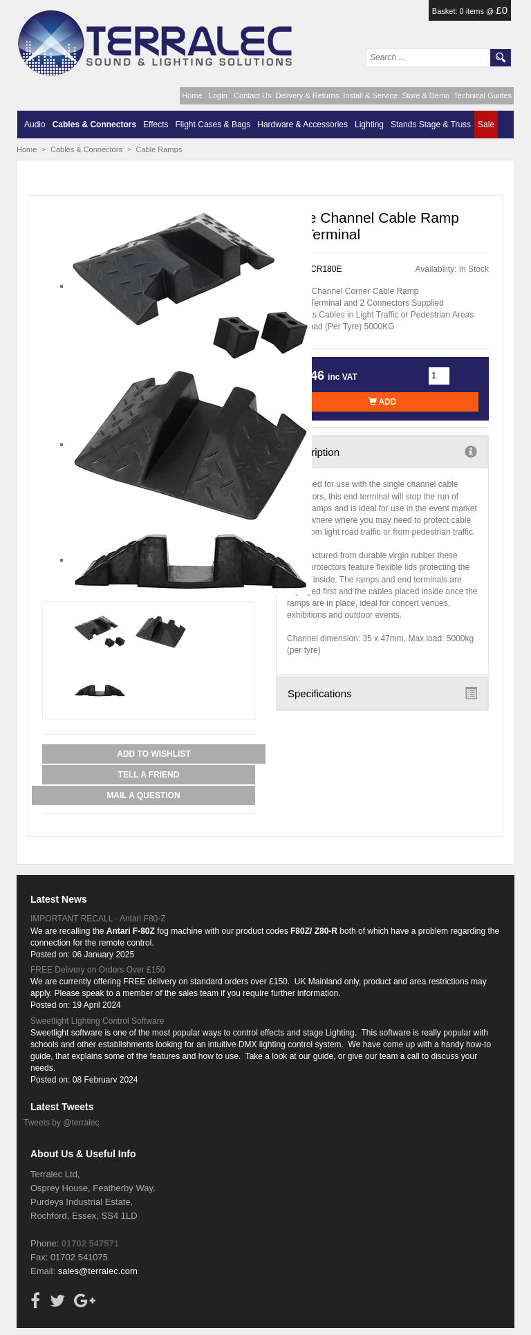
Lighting (369, 124)
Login (218, 95)
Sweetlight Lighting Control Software (97, 1021)
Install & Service (370, 95)
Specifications (382, 693)
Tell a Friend (149, 775)
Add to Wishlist (153, 754)
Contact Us (252, 95)
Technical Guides (483, 95)
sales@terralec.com (98, 1271)
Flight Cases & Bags (213, 124)
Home (192, 95)
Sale (486, 124)
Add (383, 402)
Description (382, 451)
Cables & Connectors (94, 124)
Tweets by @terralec (62, 1122)
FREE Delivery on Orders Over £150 (97, 970)
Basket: (446, 11)
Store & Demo (425, 95)
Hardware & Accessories (302, 124)
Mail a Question (143, 795)
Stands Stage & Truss (431, 124)
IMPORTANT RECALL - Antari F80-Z (98, 918)
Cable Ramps (159, 149)
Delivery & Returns (307, 95)
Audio (35, 124)
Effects (155, 124)
